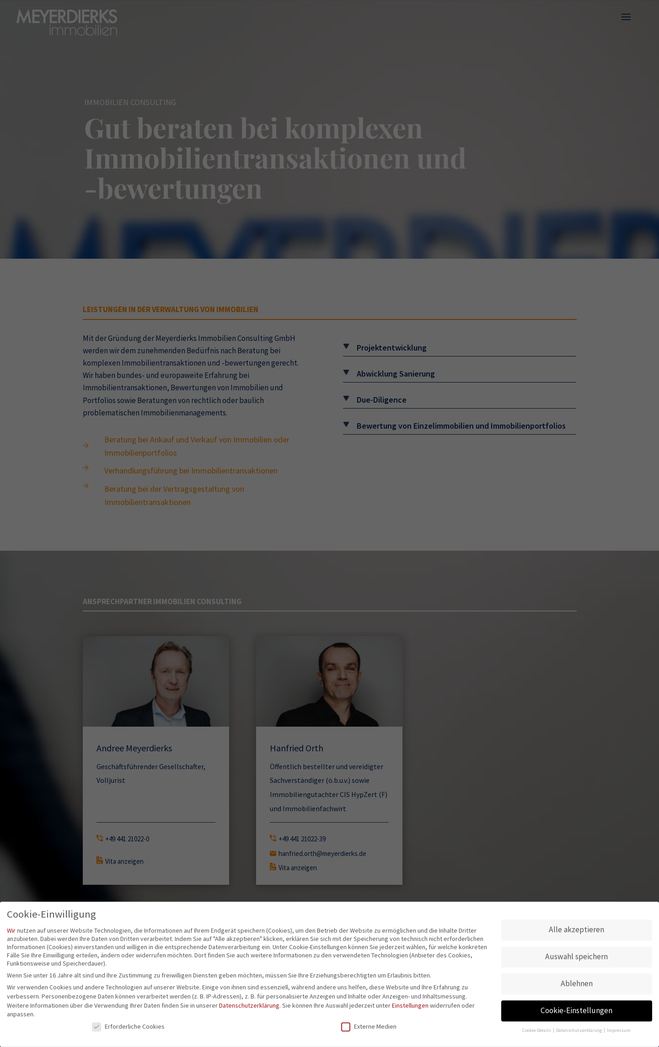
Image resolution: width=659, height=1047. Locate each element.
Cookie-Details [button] (537, 1033)
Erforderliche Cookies (128, 1029)
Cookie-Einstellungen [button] (576, 1014)
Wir (11, 933)
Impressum (619, 1033)
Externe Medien (368, 1029)
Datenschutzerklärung (249, 1008)
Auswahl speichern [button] (576, 960)
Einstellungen (410, 1008)
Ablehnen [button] (577, 987)
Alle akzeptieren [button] (576, 933)
